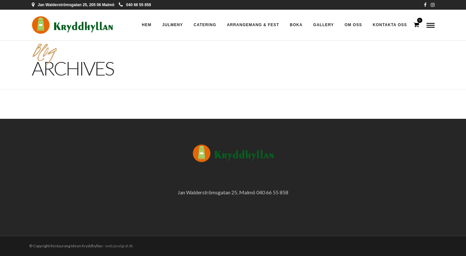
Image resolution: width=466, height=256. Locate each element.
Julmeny (172, 25)
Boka (296, 25)
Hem (146, 25)
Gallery (323, 25)
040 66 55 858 (135, 5)
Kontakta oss (390, 25)
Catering (205, 25)
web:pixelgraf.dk (119, 245)
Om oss (353, 25)
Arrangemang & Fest (253, 25)
